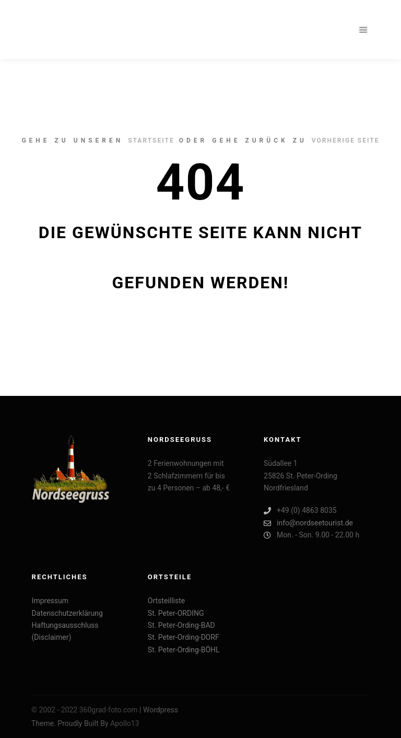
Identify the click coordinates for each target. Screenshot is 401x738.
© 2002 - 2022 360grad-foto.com (84, 710)
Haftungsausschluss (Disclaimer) (65, 631)
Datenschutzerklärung (67, 613)
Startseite (151, 140)
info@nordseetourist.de (308, 523)
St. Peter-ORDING (176, 613)
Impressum (50, 600)
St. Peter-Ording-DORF (183, 637)
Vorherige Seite (346, 140)
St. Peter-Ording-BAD (181, 625)
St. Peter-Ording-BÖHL (184, 650)
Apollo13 (124, 723)
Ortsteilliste (166, 600)
